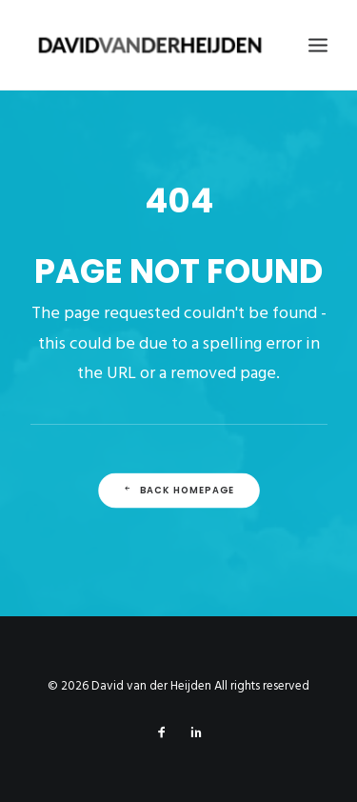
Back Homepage (178, 489)
